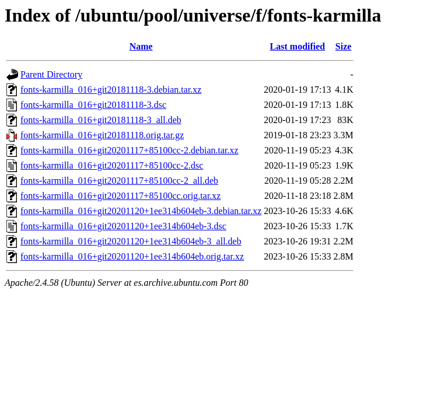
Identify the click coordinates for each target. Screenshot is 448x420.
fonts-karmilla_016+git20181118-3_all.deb (100, 120)
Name (141, 46)
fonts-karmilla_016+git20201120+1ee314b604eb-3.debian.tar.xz (140, 211)
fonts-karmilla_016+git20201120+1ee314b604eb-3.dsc (123, 226)
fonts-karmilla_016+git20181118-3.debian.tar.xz (110, 89)
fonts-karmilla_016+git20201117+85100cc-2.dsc (111, 165)
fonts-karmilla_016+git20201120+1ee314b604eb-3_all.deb (131, 241)
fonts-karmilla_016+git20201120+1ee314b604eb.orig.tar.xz (132, 256)
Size (343, 46)
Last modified (298, 46)
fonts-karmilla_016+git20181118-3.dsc (93, 105)
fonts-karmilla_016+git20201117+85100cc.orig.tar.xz (120, 196)
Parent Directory (51, 74)
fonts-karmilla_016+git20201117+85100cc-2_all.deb (119, 181)
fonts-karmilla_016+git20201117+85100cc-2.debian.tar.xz (129, 150)
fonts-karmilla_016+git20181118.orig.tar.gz (102, 135)
